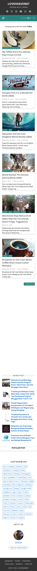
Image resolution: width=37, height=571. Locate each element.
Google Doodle (26, 488)
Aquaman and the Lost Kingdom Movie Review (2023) (17, 135)
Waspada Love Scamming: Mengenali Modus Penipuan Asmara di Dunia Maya (22, 428)
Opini (4, 481)
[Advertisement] (18, 308)
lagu (14, 492)
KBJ (30, 507)
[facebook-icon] (7, 12)
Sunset (5, 507)
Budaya (16, 488)
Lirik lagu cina (7, 488)
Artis (14, 485)
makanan (20, 496)
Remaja (13, 499)
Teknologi (23, 481)
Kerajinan (21, 518)
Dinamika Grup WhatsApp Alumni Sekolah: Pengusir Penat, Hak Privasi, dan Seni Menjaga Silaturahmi (22, 383)
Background (9, 561)
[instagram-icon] (16, 12)
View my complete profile (18, 548)
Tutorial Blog (21, 477)
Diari (25, 466)
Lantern (20, 514)
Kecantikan (6, 485)
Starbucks (15, 510)
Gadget (31, 481)
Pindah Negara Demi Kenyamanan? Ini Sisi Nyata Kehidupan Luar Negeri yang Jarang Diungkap (22, 406)
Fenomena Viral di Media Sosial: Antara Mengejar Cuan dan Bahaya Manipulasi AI (23, 437)
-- (26, 66)
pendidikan (11, 477)
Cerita (12, 507)
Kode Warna (26, 561)
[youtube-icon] (20, 12)
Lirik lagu (11, 466)
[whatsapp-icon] (25, 12)
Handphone (7, 492)
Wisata (23, 470)
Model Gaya (29, 503)
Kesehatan (6, 470)
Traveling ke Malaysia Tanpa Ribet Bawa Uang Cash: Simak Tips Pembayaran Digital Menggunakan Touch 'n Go (23, 395)
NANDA (18, 542)
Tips (4, 477)
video (26, 492)
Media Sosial (7, 474)
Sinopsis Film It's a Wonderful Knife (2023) (17, 94)
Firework (12, 518)
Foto (16, 481)
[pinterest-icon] (30, 12)
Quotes (20, 503)
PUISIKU (17, 561)
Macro (20, 492)
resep (20, 499)
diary (21, 510)
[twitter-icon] (11, 12)
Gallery (28, 496)
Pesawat (6, 499)
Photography (26, 474)
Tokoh (5, 503)
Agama (20, 485)
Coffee (26, 499)
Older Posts (29, 284)
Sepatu (5, 518)
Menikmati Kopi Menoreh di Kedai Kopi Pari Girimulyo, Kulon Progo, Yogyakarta (16, 218)
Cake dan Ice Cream (9, 514)
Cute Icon (6, 510)
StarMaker (6, 496)
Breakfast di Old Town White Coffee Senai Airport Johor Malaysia (17, 262)
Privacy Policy (9, 564)
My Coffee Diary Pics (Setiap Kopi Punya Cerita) (16, 53)
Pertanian (13, 503)
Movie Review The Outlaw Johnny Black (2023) (15, 176)
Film (4, 466)
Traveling (15, 470)
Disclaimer (19, 564)
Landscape (28, 485)
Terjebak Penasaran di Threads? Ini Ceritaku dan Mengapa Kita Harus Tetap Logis (21, 418)
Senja (24, 507)
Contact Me (28, 564)
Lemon (18, 507)
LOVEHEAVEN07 (18, 3)
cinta (29, 477)
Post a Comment (22, 58)
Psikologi (16, 474)
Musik (11, 481)
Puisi (13, 496)
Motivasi (19, 466)
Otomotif (29, 514)
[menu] (4, 18)
